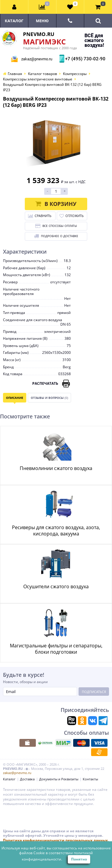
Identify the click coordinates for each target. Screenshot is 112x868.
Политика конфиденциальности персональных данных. (56, 840)
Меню (42, 20)
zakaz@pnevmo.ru (36, 59)
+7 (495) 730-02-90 (84, 59)
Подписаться (94, 691)
